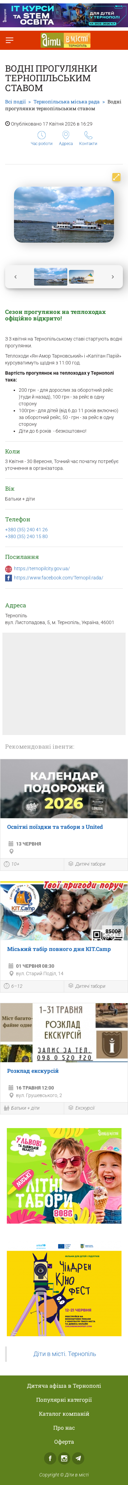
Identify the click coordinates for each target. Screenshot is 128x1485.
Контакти (88, 138)
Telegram (78, 1458)
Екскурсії (81, 1108)
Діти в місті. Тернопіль (64, 1354)
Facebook (50, 1458)
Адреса (66, 138)
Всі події (15, 101)
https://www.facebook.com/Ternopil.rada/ (58, 577)
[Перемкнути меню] (9, 40)
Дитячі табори (86, 864)
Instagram (64, 1458)
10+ (11, 865)
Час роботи (42, 138)
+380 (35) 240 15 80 (26, 536)
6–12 (13, 987)
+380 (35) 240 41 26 (26, 529)
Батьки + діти (22, 1108)
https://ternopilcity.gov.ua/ (42, 568)
